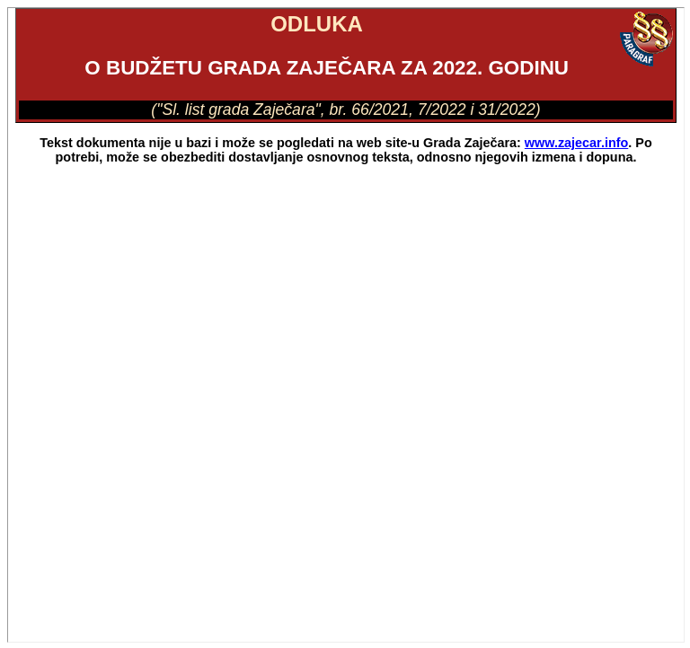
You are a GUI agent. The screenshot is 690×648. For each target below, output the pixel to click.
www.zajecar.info (576, 143)
